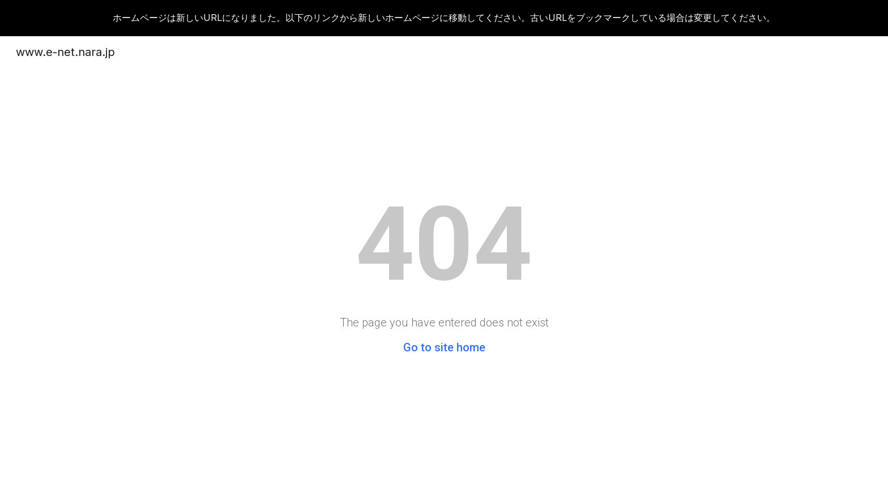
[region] (444, 18)
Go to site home (444, 347)
